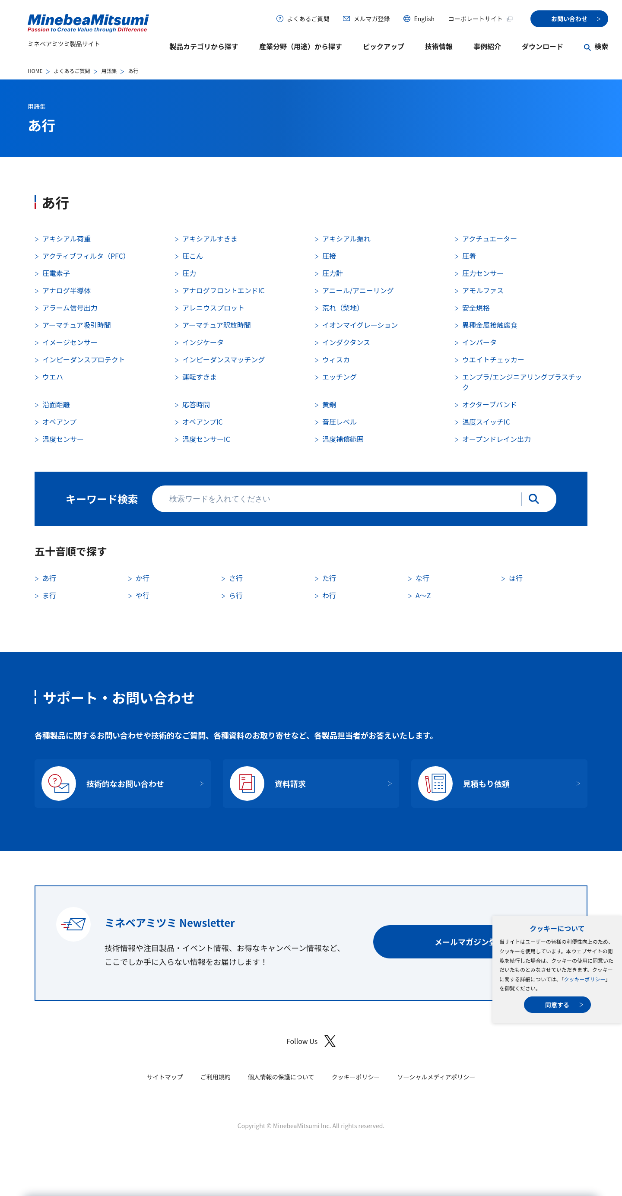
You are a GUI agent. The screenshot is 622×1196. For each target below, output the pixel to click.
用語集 (109, 70)
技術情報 (439, 46)
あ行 (49, 578)
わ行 (329, 595)
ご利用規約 (215, 1076)
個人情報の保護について (281, 1076)
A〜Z (423, 595)
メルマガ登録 (371, 18)
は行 (516, 578)
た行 (329, 578)
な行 (422, 578)
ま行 (49, 595)
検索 (601, 46)
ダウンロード (542, 46)
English (424, 18)
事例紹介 (487, 46)
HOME (35, 70)
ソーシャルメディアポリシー (436, 1076)
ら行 (236, 595)
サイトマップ (165, 1076)
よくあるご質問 (308, 18)
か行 (142, 578)
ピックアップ (383, 46)
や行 (142, 595)
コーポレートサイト (480, 18)
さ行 (236, 578)
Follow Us (311, 1041)
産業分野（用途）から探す (300, 46)
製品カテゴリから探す (203, 46)
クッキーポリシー (584, 979)
